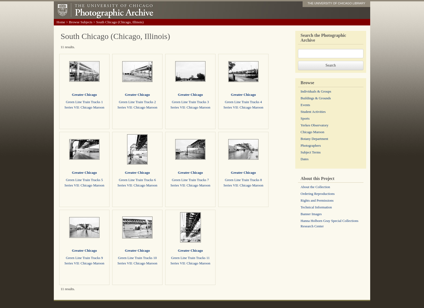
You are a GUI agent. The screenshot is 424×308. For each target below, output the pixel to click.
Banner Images (311, 214)
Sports (305, 118)
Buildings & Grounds (316, 98)
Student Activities (313, 112)
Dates (305, 159)
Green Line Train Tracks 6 (137, 180)
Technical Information (316, 207)
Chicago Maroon (312, 132)
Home (61, 22)
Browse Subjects (80, 22)
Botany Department (314, 139)
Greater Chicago (84, 95)
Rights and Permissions (317, 200)
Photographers (311, 145)
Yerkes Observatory (315, 125)
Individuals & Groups (316, 91)
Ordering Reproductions (318, 194)
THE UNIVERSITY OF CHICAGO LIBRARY (336, 3)
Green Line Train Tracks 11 (190, 258)
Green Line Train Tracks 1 (84, 102)
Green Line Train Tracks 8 (243, 180)
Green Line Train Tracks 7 (190, 180)
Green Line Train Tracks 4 (243, 102)
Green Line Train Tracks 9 (84, 258)
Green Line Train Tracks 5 (84, 180)
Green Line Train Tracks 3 (190, 102)
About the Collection (315, 187)
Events (305, 105)
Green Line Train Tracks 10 (137, 258)
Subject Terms (311, 152)
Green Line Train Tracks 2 (137, 102)
